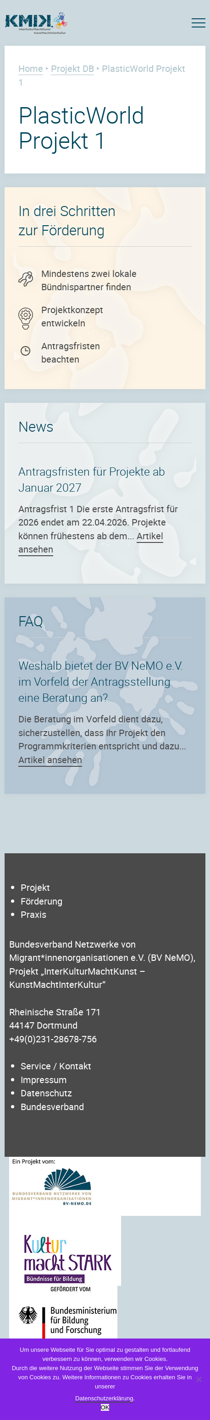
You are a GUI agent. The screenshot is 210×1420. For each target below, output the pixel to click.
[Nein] (198, 1379)
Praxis (33, 914)
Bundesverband (52, 1106)
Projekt (35, 887)
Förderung (41, 901)
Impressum (44, 1079)
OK (105, 1407)
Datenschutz (46, 1093)
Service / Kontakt (56, 1066)
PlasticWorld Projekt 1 (81, 127)
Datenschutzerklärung (104, 1398)
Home (30, 68)
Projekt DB (72, 68)
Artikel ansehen (50, 759)
